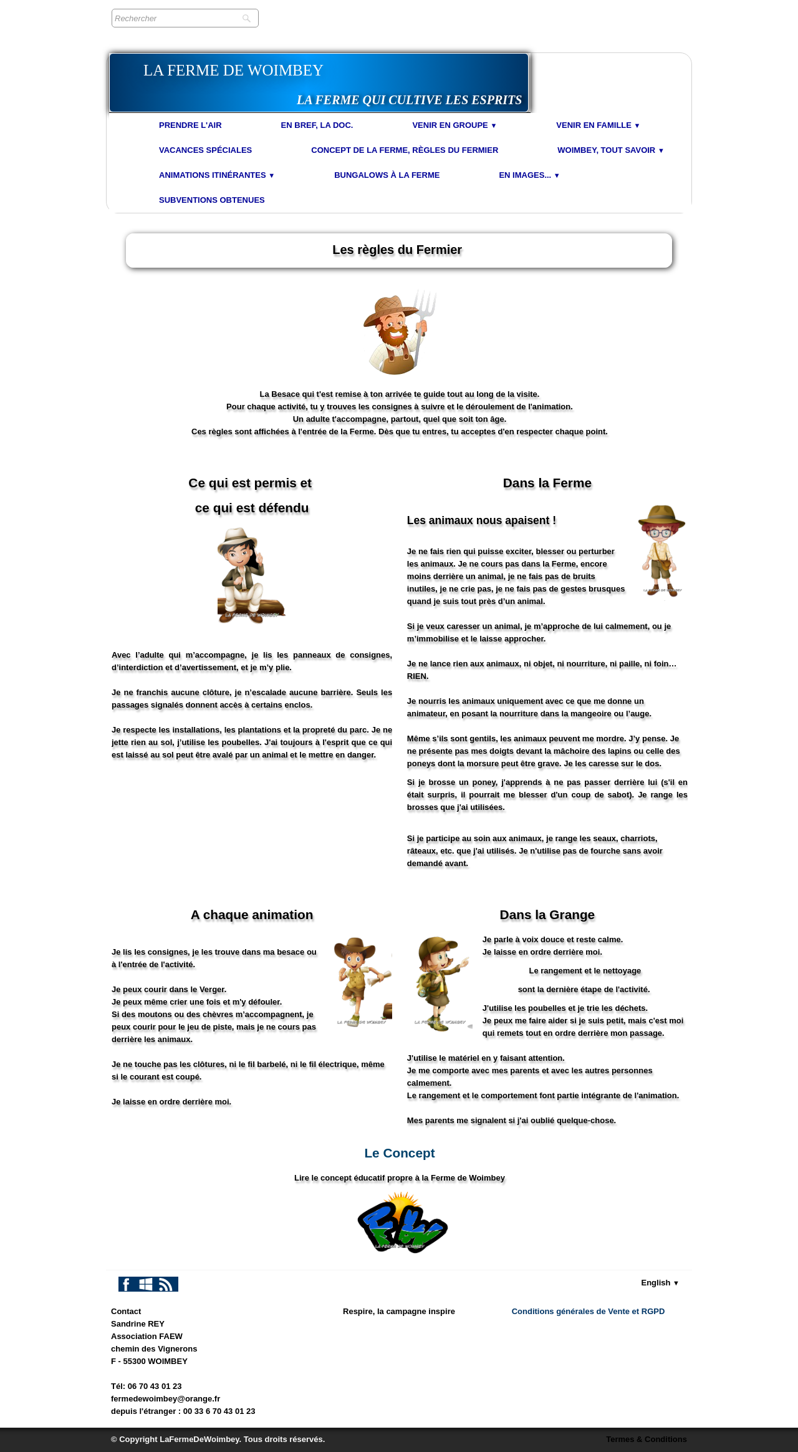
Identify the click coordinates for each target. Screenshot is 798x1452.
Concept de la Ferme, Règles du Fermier (404, 150)
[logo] (319, 82)
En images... (529, 175)
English (661, 1282)
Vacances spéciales (205, 150)
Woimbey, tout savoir (611, 150)
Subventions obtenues (212, 200)
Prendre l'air (190, 125)
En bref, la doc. (317, 125)
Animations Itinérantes (217, 175)
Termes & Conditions (646, 1439)
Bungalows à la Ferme (387, 175)
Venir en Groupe (454, 125)
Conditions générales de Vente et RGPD (588, 1311)
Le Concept (399, 1153)
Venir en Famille (598, 125)
